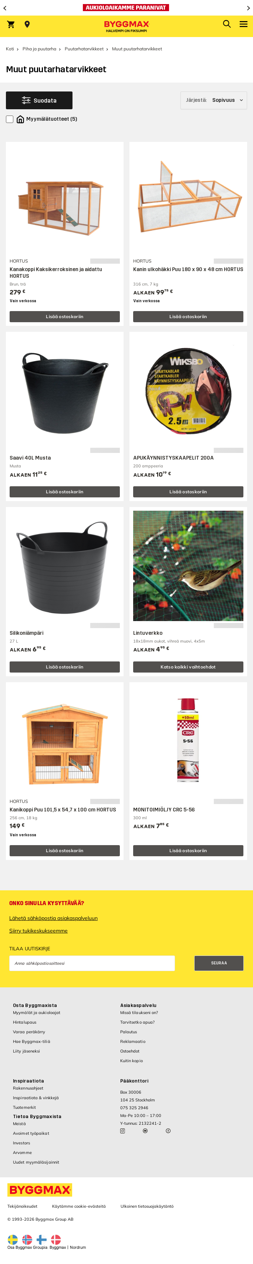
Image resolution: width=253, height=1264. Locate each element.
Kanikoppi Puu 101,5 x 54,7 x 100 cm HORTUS (63, 810)
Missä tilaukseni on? (139, 1012)
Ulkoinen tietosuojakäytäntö (147, 1206)
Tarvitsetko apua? (137, 1022)
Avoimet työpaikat (31, 1133)
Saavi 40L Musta (30, 458)
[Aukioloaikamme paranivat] (126, 7)
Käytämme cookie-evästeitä (79, 1206)
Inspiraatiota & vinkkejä (36, 1097)
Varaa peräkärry (29, 1031)
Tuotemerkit (24, 1107)
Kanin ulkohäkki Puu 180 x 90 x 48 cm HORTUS (188, 269)
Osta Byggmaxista (35, 1005)
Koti (10, 48)
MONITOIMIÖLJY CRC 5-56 (164, 810)
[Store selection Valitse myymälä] (27, 24)
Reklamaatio (132, 1041)
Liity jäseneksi (26, 1051)
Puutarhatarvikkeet (84, 48)
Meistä (19, 1123)
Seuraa (219, 963)
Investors (21, 1142)
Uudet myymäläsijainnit (36, 1162)
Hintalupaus (24, 1022)
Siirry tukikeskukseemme (38, 930)
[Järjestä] (214, 100)
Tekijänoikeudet (22, 1206)
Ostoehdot (130, 1051)
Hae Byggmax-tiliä (31, 1041)
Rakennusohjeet (28, 1088)
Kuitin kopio (131, 1060)
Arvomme (22, 1152)
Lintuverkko (147, 633)
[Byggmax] (126, 26)
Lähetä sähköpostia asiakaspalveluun (53, 918)
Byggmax (58, 1247)
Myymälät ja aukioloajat (36, 1012)
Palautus (128, 1031)
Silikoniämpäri (26, 633)
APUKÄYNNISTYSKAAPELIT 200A (173, 458)
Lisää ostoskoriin (64, 316)
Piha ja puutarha (39, 48)
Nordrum (78, 1247)
